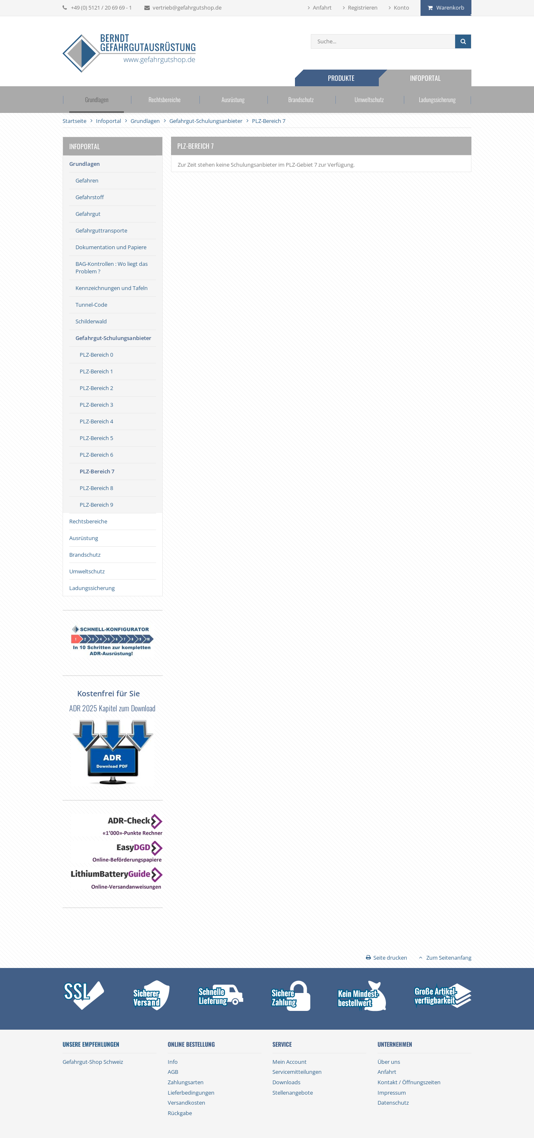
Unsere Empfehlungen (91, 1044)
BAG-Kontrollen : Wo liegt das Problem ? (112, 267)
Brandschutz (301, 99)
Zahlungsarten (186, 1082)
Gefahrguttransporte (101, 230)
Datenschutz (393, 1102)
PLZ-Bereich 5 (96, 438)
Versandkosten (186, 1102)
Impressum (392, 1092)
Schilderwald (91, 321)
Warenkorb (450, 7)
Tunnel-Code (91, 304)
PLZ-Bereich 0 (96, 354)
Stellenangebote (292, 1092)
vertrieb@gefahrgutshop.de (187, 7)
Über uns (389, 1061)
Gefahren (87, 180)
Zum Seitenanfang (448, 957)
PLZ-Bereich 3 (96, 404)
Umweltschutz (369, 99)
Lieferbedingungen (191, 1092)
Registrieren (363, 7)
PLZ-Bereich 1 (96, 371)
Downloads (286, 1082)
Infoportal (425, 78)
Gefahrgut (88, 214)
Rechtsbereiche (164, 99)
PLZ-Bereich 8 (96, 488)
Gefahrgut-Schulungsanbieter (113, 338)
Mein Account (289, 1061)
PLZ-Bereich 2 (96, 388)
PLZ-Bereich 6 (96, 454)
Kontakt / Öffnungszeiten (409, 1082)
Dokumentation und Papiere (111, 247)
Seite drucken (390, 957)
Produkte (341, 78)
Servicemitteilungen (297, 1071)
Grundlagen (96, 99)
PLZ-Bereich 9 (96, 504)
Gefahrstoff (90, 197)
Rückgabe (180, 1113)
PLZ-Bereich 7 (97, 471)
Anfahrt (322, 7)
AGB (173, 1071)
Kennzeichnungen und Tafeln (112, 288)
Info (173, 1061)
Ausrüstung (233, 99)
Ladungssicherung (437, 99)
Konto (401, 7)
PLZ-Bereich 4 (96, 421)
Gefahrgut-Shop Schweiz (93, 1061)
